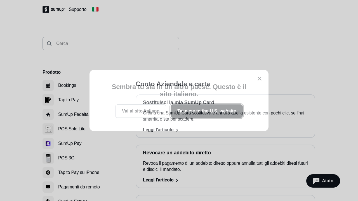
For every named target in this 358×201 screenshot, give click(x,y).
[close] (259, 78)
